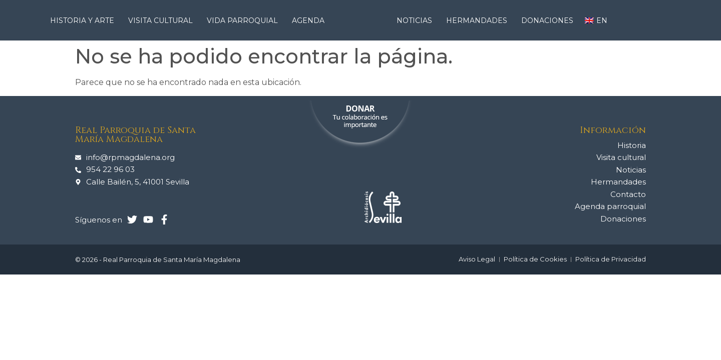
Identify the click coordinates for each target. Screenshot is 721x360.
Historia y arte (84, 21)
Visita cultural (163, 21)
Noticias (417, 21)
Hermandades (479, 21)
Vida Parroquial (245, 21)
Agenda (308, 20)
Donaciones (547, 20)
